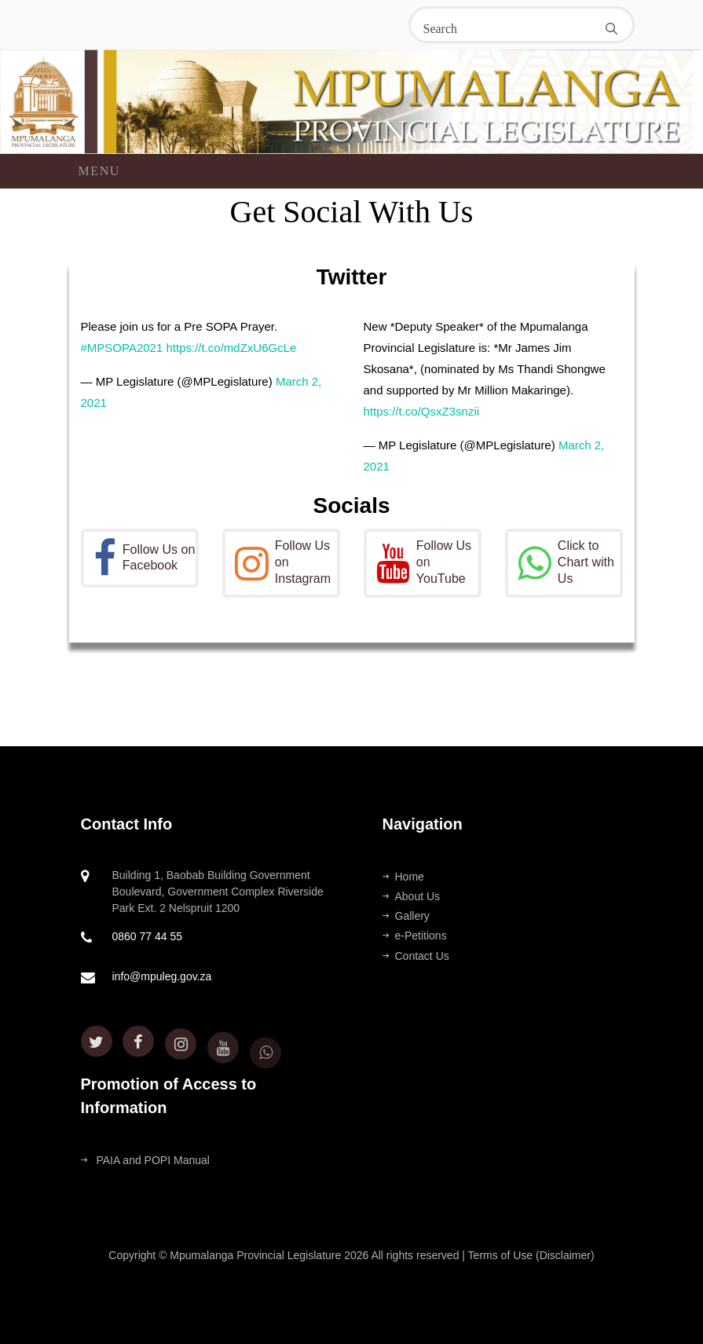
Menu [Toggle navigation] (100, 171)
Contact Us (416, 956)
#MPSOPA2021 (122, 347)
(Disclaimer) (565, 1255)
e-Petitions (415, 935)
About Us (412, 896)
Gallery (406, 916)
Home (403, 876)
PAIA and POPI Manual (145, 1160)
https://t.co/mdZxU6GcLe (231, 347)
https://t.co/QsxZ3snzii (422, 411)
